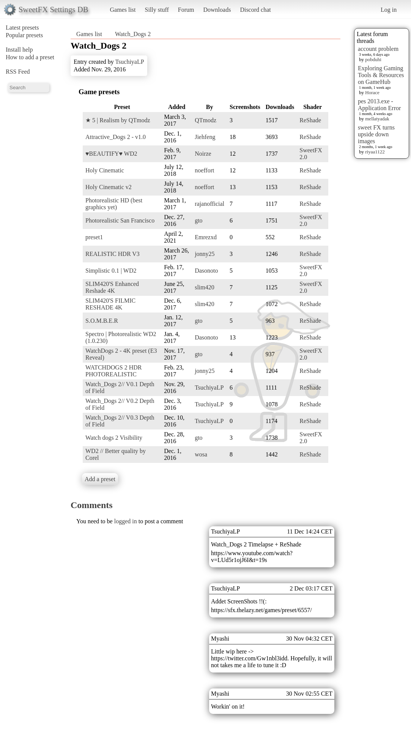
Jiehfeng (205, 137)
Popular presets (24, 35)
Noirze (203, 153)
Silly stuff (157, 9)
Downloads (217, 9)
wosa (201, 454)
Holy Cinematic (104, 170)
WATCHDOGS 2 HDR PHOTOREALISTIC (113, 370)
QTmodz (205, 120)
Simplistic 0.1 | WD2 (110, 270)
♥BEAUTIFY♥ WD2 (111, 153)
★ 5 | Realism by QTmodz (117, 120)
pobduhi (373, 59)
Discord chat (255, 9)
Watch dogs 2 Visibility (113, 437)
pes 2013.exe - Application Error (379, 104)
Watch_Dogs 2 (133, 34)
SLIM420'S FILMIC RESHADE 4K (110, 304)
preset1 (94, 237)
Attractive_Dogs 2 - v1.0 (115, 137)
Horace (372, 92)
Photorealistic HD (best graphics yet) (113, 203)
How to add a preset (30, 57)
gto (198, 220)
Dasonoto (206, 270)
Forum (186, 9)
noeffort (204, 170)
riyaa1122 (375, 152)
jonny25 (204, 254)
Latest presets (22, 27)
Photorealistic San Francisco (119, 220)
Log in (389, 9)
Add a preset (100, 479)
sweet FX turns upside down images (376, 134)
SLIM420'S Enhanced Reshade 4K (112, 287)
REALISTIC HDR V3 (112, 254)
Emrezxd (206, 237)
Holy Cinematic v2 (108, 187)
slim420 (204, 287)
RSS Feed (18, 71)
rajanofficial (209, 203)
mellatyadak (377, 119)
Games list (123, 9)
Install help (19, 49)
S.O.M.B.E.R (101, 320)
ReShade (310, 120)
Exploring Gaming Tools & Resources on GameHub (381, 75)
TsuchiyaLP (129, 61)
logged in (125, 521)
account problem (378, 49)
